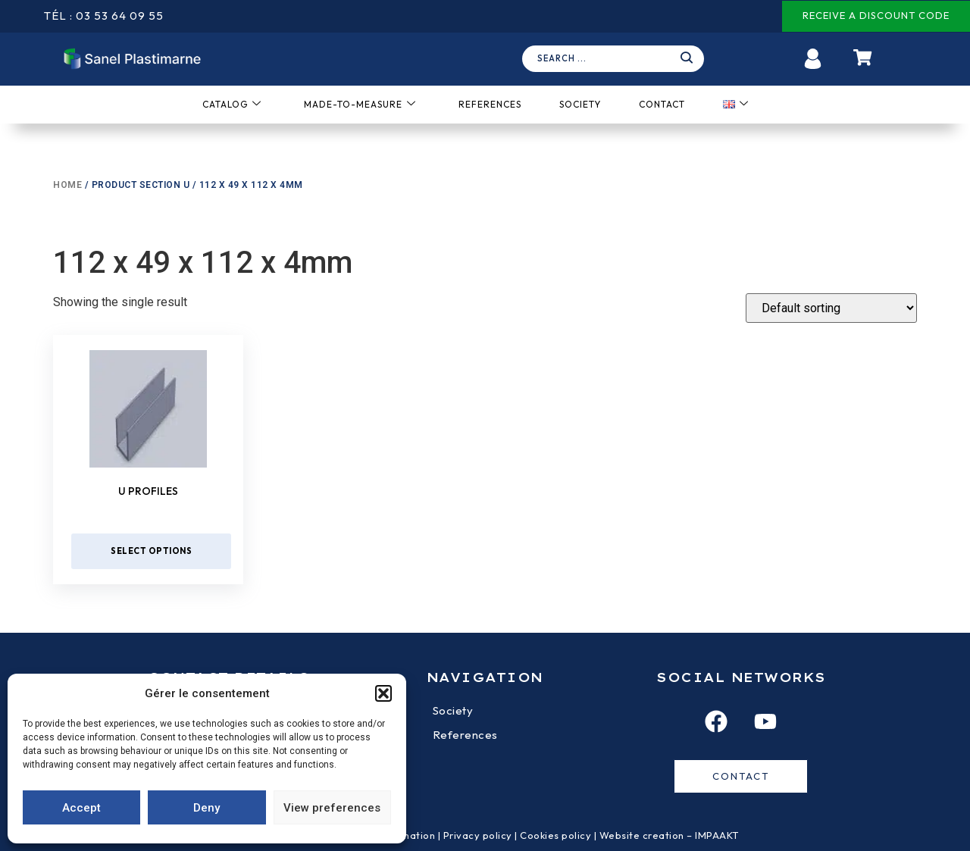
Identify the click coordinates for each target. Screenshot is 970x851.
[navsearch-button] (617, 59)
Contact (662, 104)
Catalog (231, 104)
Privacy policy (477, 835)
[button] (383, 693)
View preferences (331, 808)
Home (67, 185)
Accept (81, 808)
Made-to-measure (360, 104)
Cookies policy (555, 835)
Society (580, 104)
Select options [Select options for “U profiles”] (151, 551)
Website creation (643, 835)
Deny (206, 808)
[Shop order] (831, 308)
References (489, 104)
